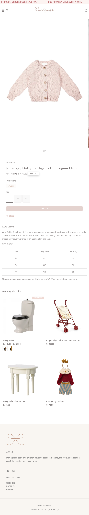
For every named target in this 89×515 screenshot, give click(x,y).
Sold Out (44, 208)
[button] (3, 10)
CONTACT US (11, 489)
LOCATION (10, 486)
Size (7, 192)
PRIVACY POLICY (36, 510)
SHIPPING (10, 483)
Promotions (11, 181)
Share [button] (10, 216)
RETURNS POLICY (52, 510)
